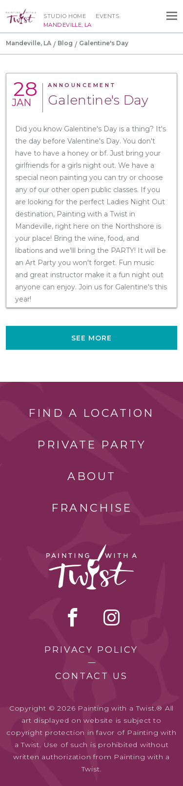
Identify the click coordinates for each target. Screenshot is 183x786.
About (91, 476)
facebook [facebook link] (72, 617)
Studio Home (64, 16)
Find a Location (91, 413)
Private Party (91, 444)
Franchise (91, 508)
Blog (65, 43)
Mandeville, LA (28, 43)
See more (91, 338)
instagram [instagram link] (111, 617)
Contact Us (91, 676)
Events (107, 16)
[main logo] (21, 13)
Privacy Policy (91, 649)
